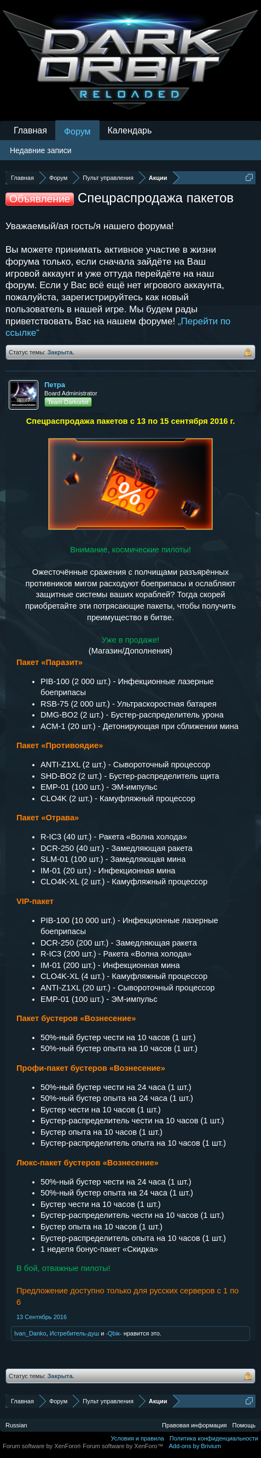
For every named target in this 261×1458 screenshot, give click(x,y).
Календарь (130, 130)
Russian (16, 1425)
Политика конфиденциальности (214, 1438)
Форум (77, 131)
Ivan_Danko (30, 1333)
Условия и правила (137, 1438)
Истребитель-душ (74, 1333)
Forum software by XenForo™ (123, 1446)
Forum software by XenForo (43, 1446)
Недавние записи (41, 150)
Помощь (244, 1425)
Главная (30, 130)
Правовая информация (194, 1425)
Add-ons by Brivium (195, 1446)
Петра (54, 385)
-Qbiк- (113, 1333)
